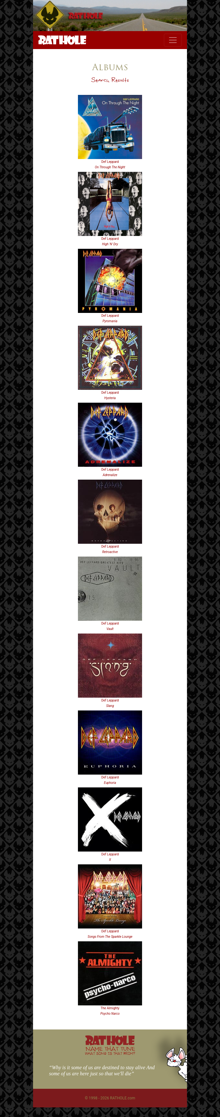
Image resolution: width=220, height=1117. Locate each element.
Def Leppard (110, 162)
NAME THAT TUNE (110, 1050)
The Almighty (110, 1008)
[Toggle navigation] (173, 40)
